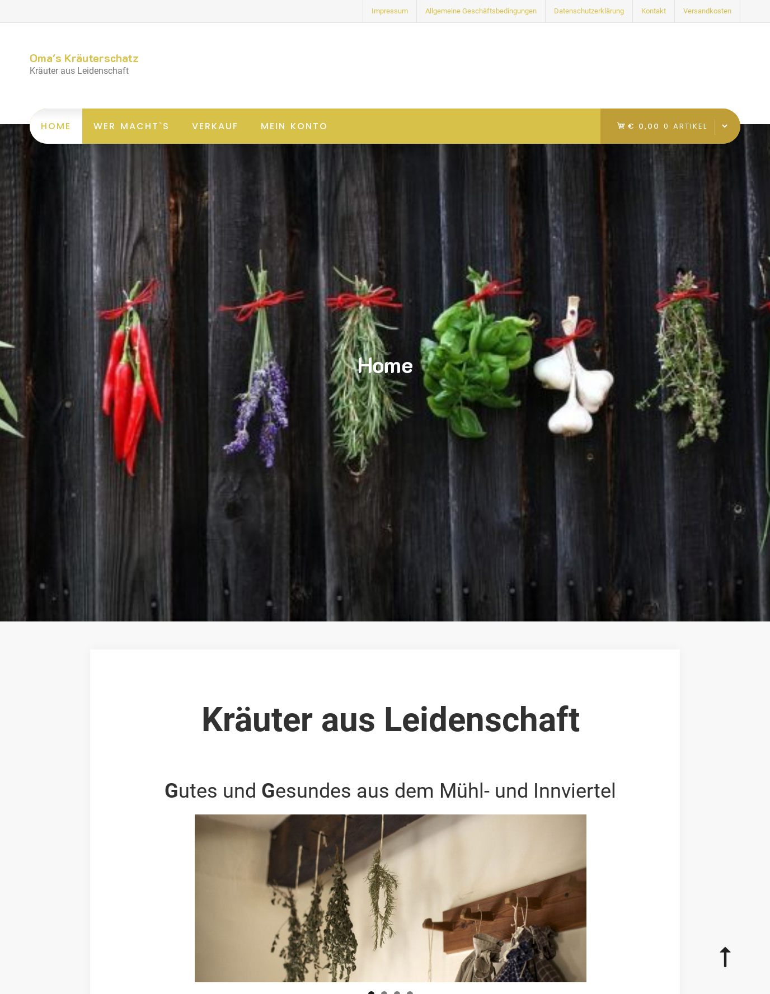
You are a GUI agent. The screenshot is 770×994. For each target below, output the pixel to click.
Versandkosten (707, 11)
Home (56, 126)
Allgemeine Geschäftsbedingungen (481, 11)
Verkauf (215, 126)
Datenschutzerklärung (589, 11)
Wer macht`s (131, 126)
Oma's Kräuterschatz (84, 57)
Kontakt (653, 11)
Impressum (390, 11)
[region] (390, 898)
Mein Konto (294, 126)
